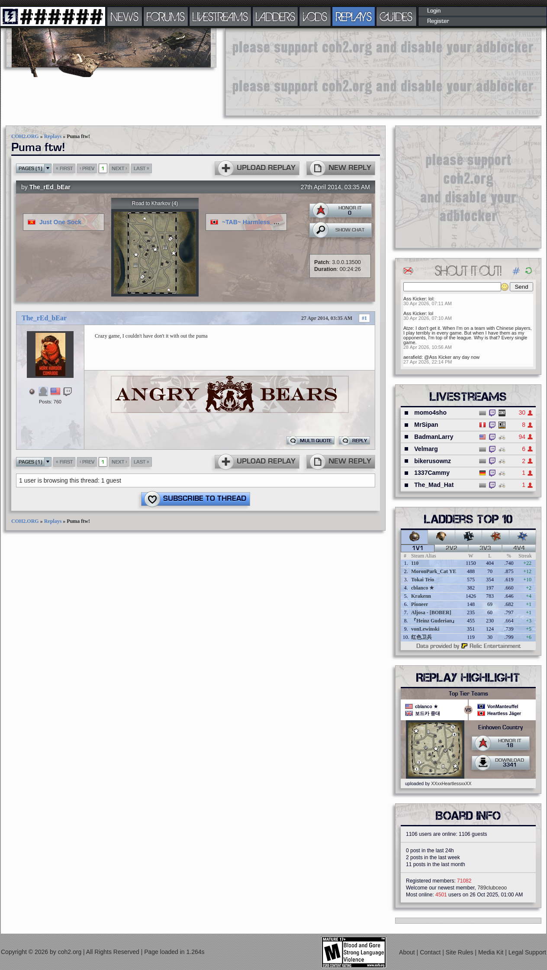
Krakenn (421, 596)
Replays (53, 136)
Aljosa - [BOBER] (431, 612)
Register (438, 21)
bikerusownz (432, 461)
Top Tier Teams (468, 694)
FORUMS (166, 16)
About (407, 952)
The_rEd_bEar (50, 187)
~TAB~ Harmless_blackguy (261, 222)
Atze (408, 328)
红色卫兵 (421, 637)
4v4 (519, 548)
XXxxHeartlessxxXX (451, 783)
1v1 (418, 548)
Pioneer (419, 604)
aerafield (412, 357)
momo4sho (430, 412)
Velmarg (426, 448)
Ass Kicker (414, 298)
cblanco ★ (422, 588)
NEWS (124, 16)
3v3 (485, 548)
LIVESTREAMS (220, 16)
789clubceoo (492, 888)
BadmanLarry (433, 436)
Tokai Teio (422, 580)
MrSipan (426, 424)
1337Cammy (432, 472)
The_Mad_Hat (434, 484)
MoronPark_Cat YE (433, 571)
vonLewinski (425, 629)
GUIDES (396, 16)
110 (414, 563)
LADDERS (275, 16)
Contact (431, 952)
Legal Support (527, 952)
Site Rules (460, 952)
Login (434, 11)
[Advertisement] (270, 71)
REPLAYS (354, 16)
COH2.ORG (25, 136)
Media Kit (491, 952)
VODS (315, 16)
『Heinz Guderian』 (434, 621)
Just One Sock (60, 222)
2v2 (451, 548)
